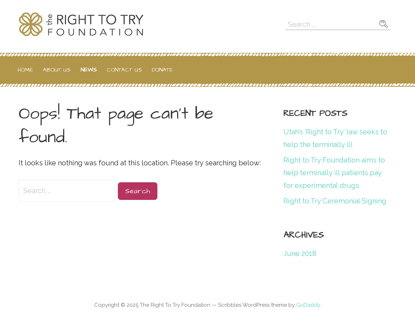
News (88, 70)
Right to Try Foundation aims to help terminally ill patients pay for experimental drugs (334, 173)
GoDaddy (308, 305)
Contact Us (124, 70)
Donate (162, 70)
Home (25, 70)
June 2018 (299, 253)
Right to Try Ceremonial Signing (334, 201)
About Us (57, 70)
